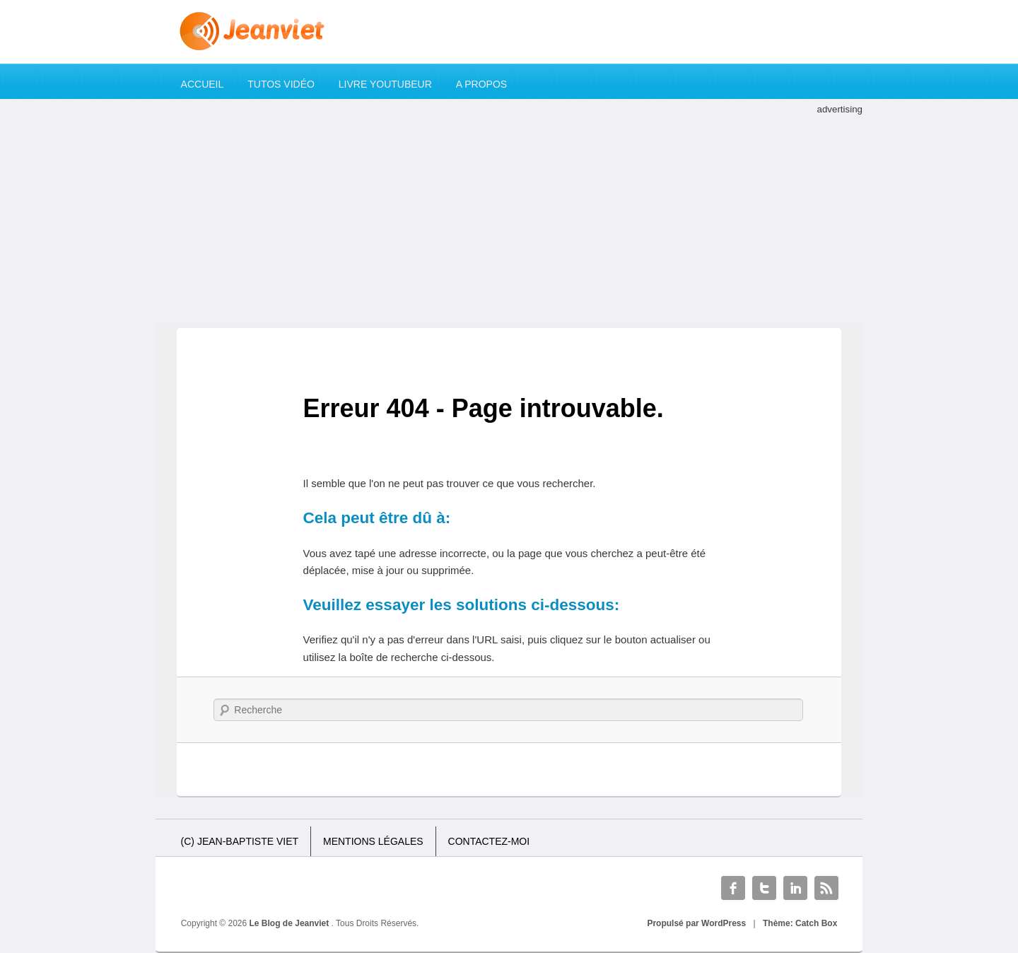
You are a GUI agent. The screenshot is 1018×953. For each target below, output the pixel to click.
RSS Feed (826, 888)
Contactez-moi (489, 841)
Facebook (733, 888)
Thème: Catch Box (800, 923)
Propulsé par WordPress (696, 923)
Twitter (764, 888)
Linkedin (795, 888)
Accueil (202, 84)
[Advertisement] (509, 216)
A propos (481, 84)
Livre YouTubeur (385, 84)
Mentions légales (373, 841)
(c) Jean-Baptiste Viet (239, 841)
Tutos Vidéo (281, 84)
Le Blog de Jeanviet (291, 923)
